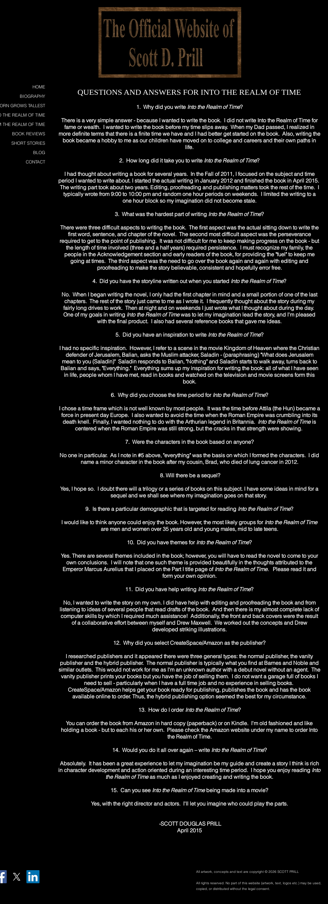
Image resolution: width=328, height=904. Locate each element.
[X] (16, 876)
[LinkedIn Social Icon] (32, 876)
